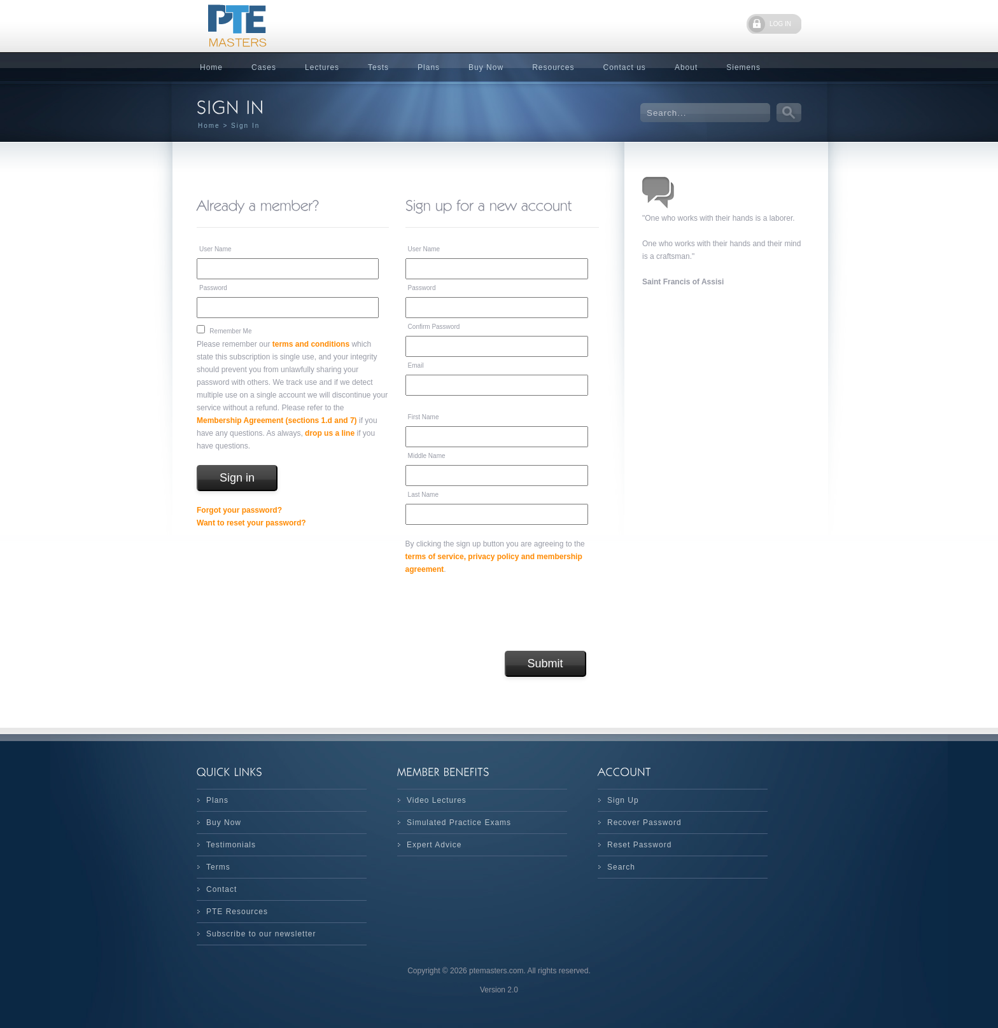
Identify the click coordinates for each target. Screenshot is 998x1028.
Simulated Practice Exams (459, 822)
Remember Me (230, 331)
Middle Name (427, 455)
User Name (215, 249)
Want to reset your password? (251, 522)
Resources (553, 67)
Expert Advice (434, 844)
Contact (221, 889)
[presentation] (502, 613)
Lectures (322, 67)
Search (621, 867)
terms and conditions (310, 344)
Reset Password (639, 844)
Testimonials (231, 844)
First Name (423, 416)
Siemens (743, 67)
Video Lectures (437, 800)
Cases (263, 67)
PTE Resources (237, 911)
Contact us (624, 67)
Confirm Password (434, 326)
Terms (218, 867)
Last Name (423, 494)
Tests (378, 67)
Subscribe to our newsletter (261, 933)
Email (416, 365)
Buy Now (485, 67)
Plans (429, 67)
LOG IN (780, 23)
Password (213, 287)
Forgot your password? (239, 510)
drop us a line (330, 433)
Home (211, 67)
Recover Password (644, 822)
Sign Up (623, 800)
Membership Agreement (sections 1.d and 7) (277, 420)
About (686, 67)
